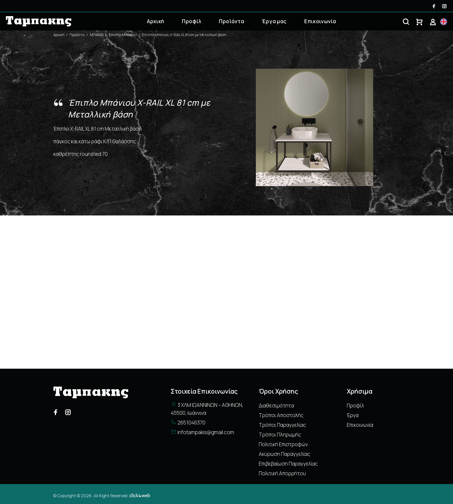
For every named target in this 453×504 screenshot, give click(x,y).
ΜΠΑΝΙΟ (97, 34)
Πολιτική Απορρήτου (282, 473)
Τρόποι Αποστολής (281, 415)
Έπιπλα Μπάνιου (123, 34)
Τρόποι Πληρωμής (280, 434)
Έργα (353, 415)
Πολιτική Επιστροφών (283, 444)
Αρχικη (59, 34)
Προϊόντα (231, 21)
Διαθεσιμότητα (276, 405)
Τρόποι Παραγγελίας (282, 425)
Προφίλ (191, 21)
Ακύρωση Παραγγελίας (284, 454)
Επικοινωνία (320, 21)
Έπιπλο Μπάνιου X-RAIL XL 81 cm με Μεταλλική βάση (184, 34)
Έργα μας (274, 21)
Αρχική (155, 21)
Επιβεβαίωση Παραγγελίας (288, 463)
